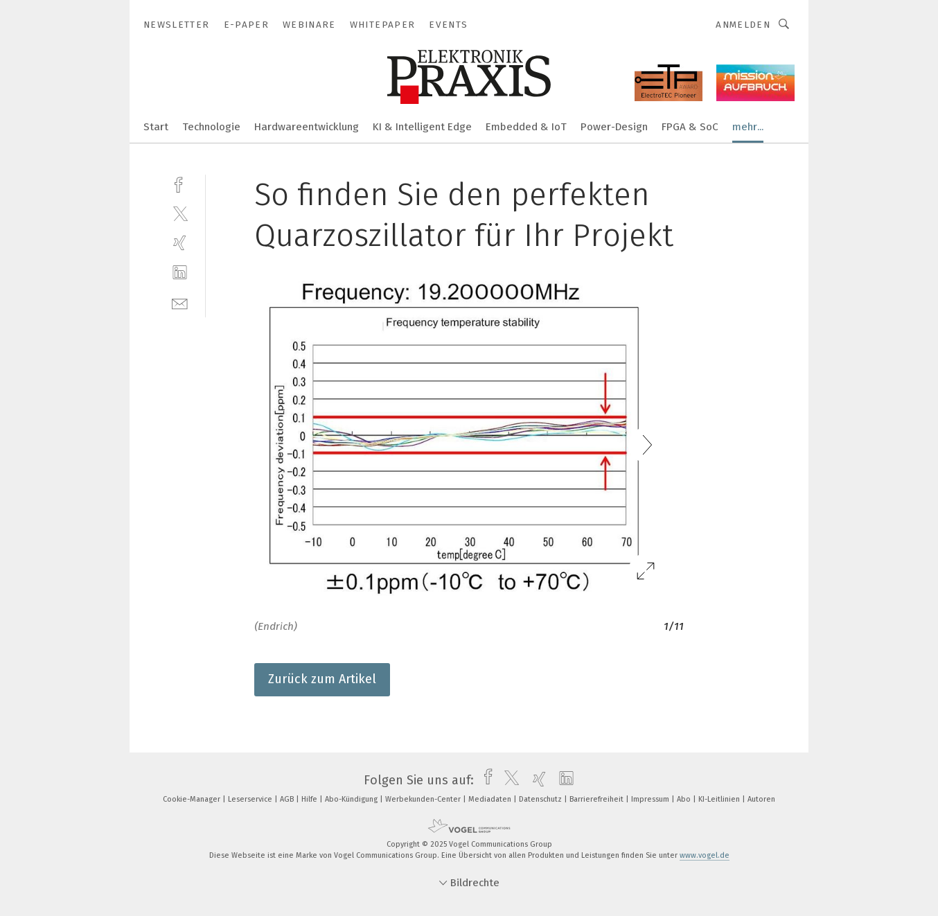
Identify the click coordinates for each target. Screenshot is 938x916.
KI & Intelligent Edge (422, 127)
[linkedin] (179, 272)
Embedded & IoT (526, 127)
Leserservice (251, 799)
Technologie (211, 127)
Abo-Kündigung (352, 799)
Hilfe (310, 799)
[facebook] (179, 183)
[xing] (179, 243)
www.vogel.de (704, 855)
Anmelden (743, 24)
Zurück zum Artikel (322, 679)
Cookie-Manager (192, 799)
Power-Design (614, 127)
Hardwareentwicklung (306, 127)
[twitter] (179, 213)
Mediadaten (490, 799)
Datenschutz (541, 799)
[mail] (179, 302)
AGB (288, 799)
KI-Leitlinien (720, 799)
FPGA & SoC (690, 127)
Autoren (761, 799)
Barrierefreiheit (597, 799)
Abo (685, 799)
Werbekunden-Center (424, 799)
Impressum (651, 799)
